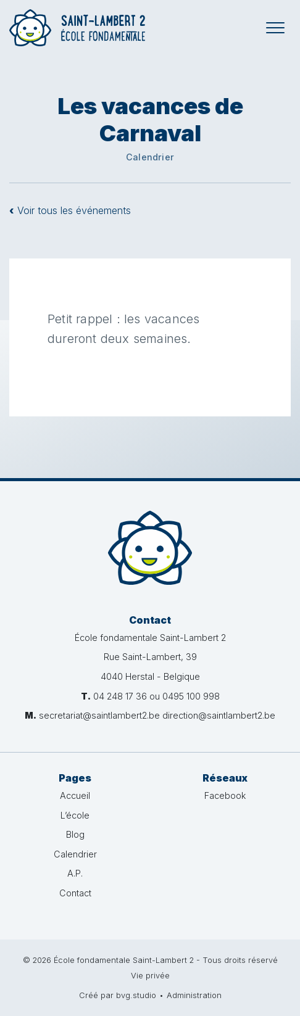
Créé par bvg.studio (117, 995)
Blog (75, 834)
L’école (75, 815)
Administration (194, 995)
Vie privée (150, 975)
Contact (75, 893)
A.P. (75, 873)
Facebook (225, 795)
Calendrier (75, 854)
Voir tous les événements (70, 210)
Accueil (75, 795)
